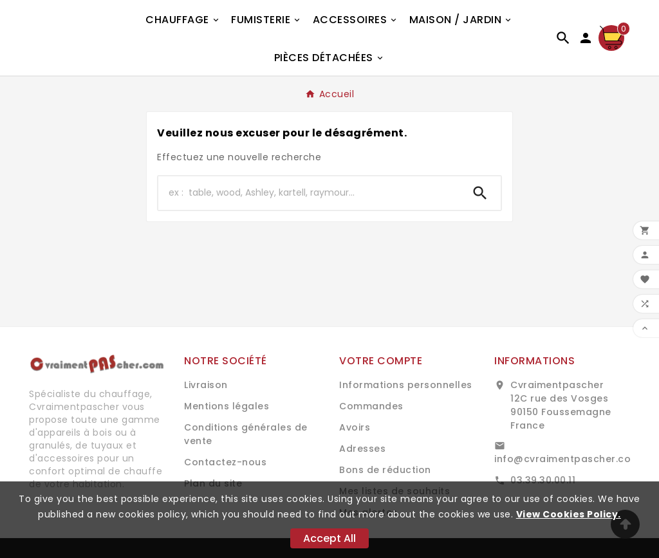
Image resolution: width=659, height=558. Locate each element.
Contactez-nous (225, 462)
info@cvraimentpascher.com (567, 458)
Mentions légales (226, 406)
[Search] (480, 193)
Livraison (206, 384)
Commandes (371, 406)
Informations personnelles (405, 384)
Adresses (362, 448)
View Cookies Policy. (568, 514)
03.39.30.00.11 (542, 480)
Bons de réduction (385, 469)
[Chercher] (308, 193)
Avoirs (354, 427)
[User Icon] (585, 38)
